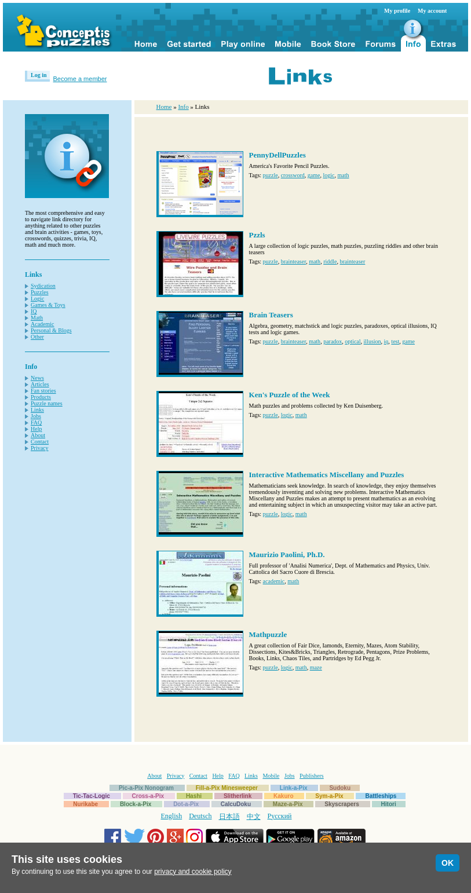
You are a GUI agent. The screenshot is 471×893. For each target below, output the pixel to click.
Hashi (194, 796)
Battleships (380, 796)
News (37, 378)
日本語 (229, 817)
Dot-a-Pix (186, 804)
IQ (34, 311)
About (38, 435)
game (314, 175)
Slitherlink (237, 796)
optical (352, 341)
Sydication (43, 286)
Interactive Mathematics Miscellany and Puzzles (326, 474)
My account (432, 11)
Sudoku (339, 788)
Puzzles (40, 292)
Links (37, 410)
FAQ (36, 422)
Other (37, 337)
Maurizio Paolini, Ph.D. (287, 554)
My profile (397, 11)
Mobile (270, 776)
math (343, 175)
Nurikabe (85, 804)
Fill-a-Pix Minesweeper (227, 788)
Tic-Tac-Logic (91, 796)
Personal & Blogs (51, 330)
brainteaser (293, 261)
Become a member (80, 78)
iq (386, 341)
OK (447, 863)
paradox (332, 341)
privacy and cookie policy (192, 872)
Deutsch (200, 816)
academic (274, 581)
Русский (280, 816)
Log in (39, 75)
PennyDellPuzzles (277, 155)
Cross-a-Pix (148, 796)
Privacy (40, 448)
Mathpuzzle (268, 634)
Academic (42, 324)
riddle (330, 261)
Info (183, 106)
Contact (40, 441)
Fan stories (43, 390)
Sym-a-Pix (329, 796)
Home (164, 106)
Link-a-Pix (294, 788)
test (395, 341)
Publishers (312, 776)
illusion (372, 341)
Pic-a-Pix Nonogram (146, 788)
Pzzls (257, 234)
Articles (40, 384)
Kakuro (283, 796)
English (171, 816)
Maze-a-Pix (288, 804)
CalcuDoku (236, 804)
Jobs (36, 416)
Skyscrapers (341, 804)
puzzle (270, 175)
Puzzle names (47, 403)
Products (41, 397)
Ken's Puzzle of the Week (289, 394)
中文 (254, 817)
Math (37, 317)
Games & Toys (48, 305)
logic (328, 175)
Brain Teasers (271, 314)
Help (36, 429)
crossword (293, 175)
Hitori (388, 804)
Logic (37, 298)
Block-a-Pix (135, 804)
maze (316, 667)
